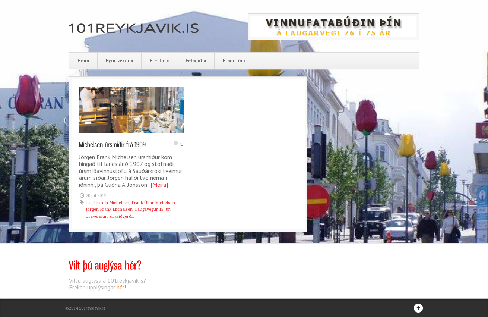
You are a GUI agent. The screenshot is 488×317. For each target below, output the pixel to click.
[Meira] (159, 184)
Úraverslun (97, 216)
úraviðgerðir (122, 216)
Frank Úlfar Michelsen (153, 202)
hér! (121, 287)
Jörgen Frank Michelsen (109, 209)
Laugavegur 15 (149, 209)
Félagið (196, 60)
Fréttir (159, 60)
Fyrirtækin (119, 60)
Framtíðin (234, 60)
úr (168, 209)
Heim (83, 60)
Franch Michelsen (111, 202)
